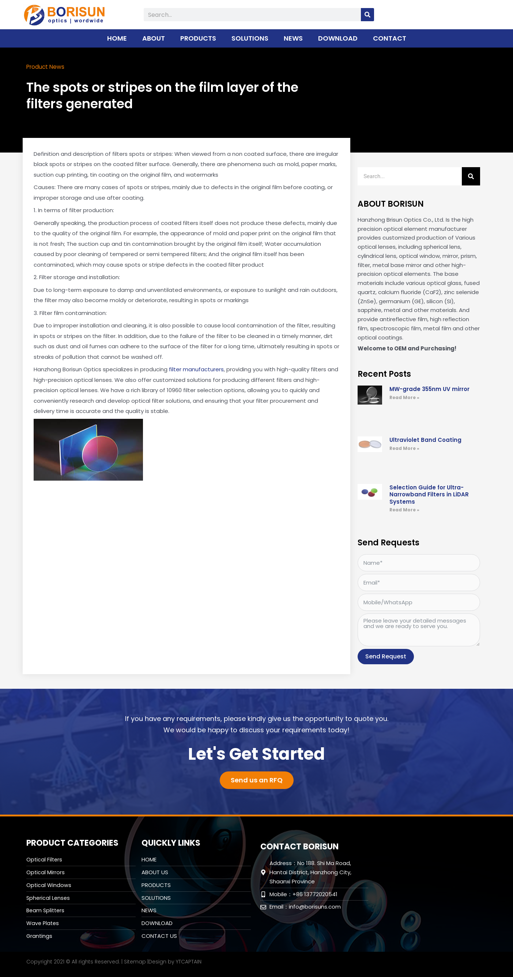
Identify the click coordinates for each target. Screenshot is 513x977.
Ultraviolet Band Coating (425, 439)
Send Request (385, 656)
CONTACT (389, 38)
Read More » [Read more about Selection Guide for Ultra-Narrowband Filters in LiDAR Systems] (404, 509)
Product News (48, 66)
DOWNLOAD (338, 38)
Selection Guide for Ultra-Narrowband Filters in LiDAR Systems (429, 494)
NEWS (293, 38)
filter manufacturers (196, 369)
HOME (117, 38)
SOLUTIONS (249, 38)
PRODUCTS (198, 38)
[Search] (367, 14)
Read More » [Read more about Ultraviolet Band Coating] (404, 448)
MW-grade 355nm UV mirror (429, 388)
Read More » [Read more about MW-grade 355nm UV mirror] (404, 397)
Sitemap (135, 961)
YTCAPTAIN (188, 961)
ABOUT (153, 38)
